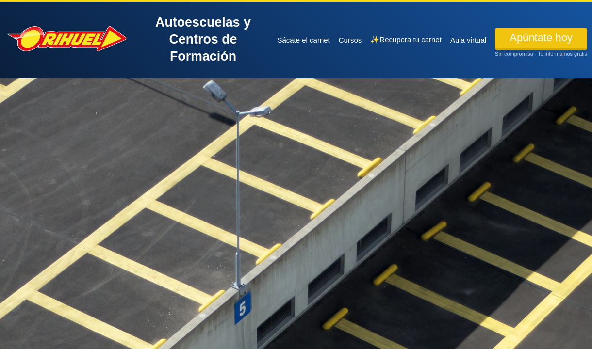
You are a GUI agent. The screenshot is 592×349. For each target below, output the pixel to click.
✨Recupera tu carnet (406, 39)
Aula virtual (468, 40)
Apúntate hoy (541, 38)
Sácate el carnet (303, 40)
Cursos (350, 40)
